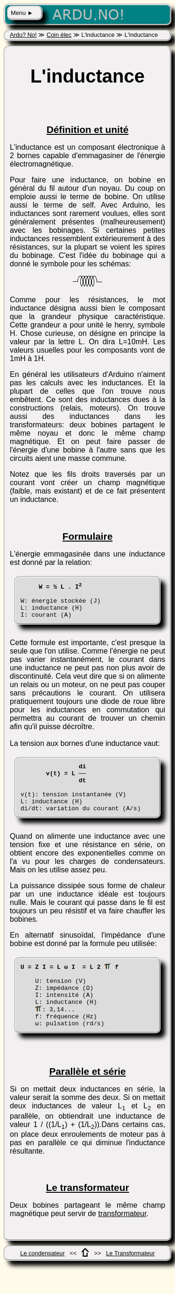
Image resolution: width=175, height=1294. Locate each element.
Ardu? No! (23, 34)
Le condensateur (42, 1281)
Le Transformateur (130, 1281)
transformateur (122, 1242)
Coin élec (59, 34)
